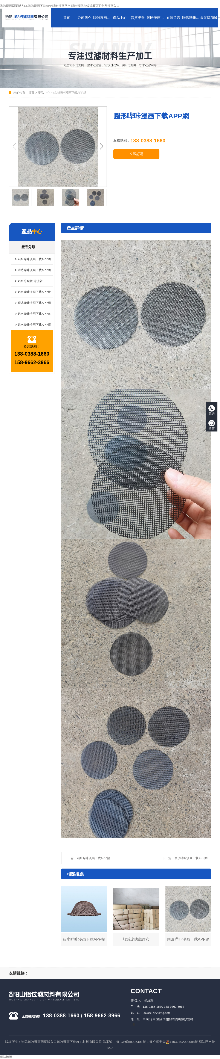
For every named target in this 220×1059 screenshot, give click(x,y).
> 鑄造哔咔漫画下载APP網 (33, 270)
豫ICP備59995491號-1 (132, 1042)
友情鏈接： (18, 973)
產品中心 (44, 92)
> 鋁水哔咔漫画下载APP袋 (33, 292)
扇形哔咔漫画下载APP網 (191, 858)
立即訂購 (136, 154)
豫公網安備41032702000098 (172, 1042)
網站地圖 (6, 1057)
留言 (211, 425)
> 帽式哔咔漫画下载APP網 (33, 303)
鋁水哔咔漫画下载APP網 (69, 92)
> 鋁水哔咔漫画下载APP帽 (33, 324)
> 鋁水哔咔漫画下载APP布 (33, 313)
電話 (211, 410)
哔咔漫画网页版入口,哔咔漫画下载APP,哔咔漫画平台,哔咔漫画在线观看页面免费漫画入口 (59, 6)
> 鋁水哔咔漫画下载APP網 (33, 259)
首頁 (31, 92)
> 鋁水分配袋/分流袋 (29, 281)
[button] (101, 146)
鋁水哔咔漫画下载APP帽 (93, 858)
